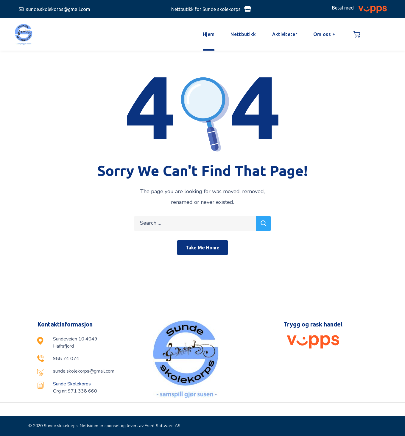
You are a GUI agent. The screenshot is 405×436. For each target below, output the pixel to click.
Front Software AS (162, 426)
